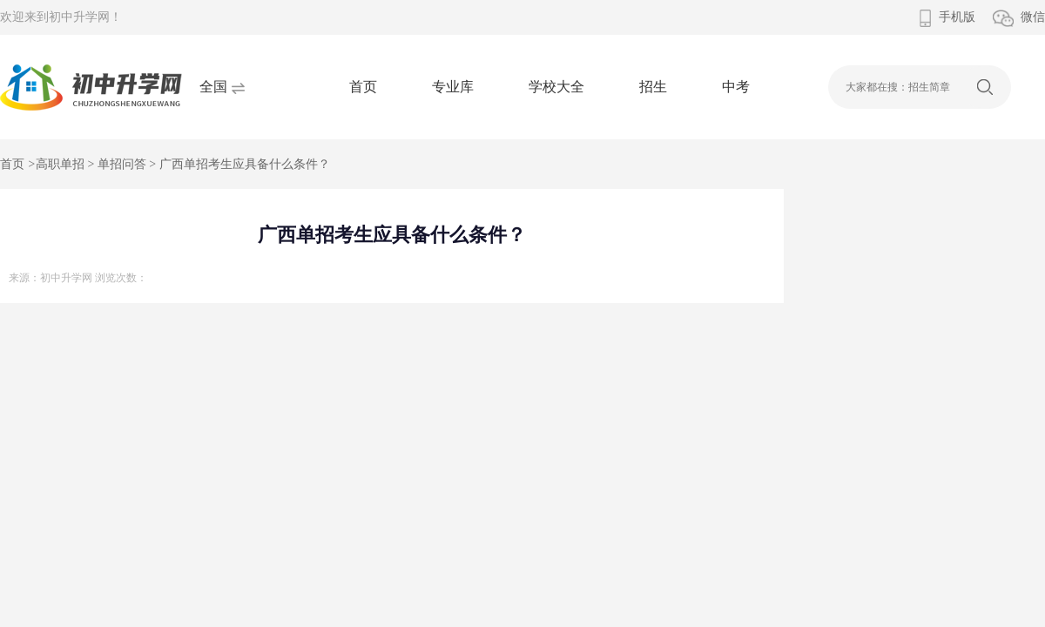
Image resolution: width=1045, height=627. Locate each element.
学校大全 (556, 86)
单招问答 (122, 164)
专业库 (453, 86)
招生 (653, 86)
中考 (736, 86)
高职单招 (60, 164)
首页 (363, 86)
